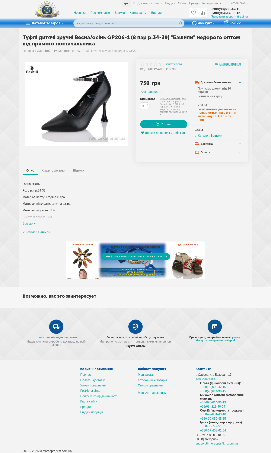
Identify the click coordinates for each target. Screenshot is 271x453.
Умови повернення (93, 385)
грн (126, 3)
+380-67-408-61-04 (213, 430)
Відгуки (170, 3)
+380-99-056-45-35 (213, 418)
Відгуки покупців (91, 412)
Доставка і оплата (150, 3)
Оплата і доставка (93, 380)
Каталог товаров (46, 23)
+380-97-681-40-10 (213, 414)
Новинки (80, 12)
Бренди (194, 3)
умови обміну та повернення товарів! (217, 339)
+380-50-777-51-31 (213, 426)
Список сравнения (151, 385)
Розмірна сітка (90, 390)
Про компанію (100, 12)
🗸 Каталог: (208, 135)
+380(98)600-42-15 (225, 9)
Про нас (85, 374)
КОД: (143, 69)
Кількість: (147, 98)
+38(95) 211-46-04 (212, 406)
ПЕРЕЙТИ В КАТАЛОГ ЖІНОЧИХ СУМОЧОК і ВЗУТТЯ (135, 256)
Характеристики (53, 170)
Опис (30, 170)
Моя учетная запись (152, 392)
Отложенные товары (152, 380)
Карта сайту (138, 12)
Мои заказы (146, 374)
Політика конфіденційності (98, 396)
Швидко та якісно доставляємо (56, 337)
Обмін (182, 3)
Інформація (210, 3)
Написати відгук (173, 64)
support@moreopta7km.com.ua (217, 443)
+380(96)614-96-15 (225, 13)
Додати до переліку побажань (163, 132)
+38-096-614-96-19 (213, 402)
